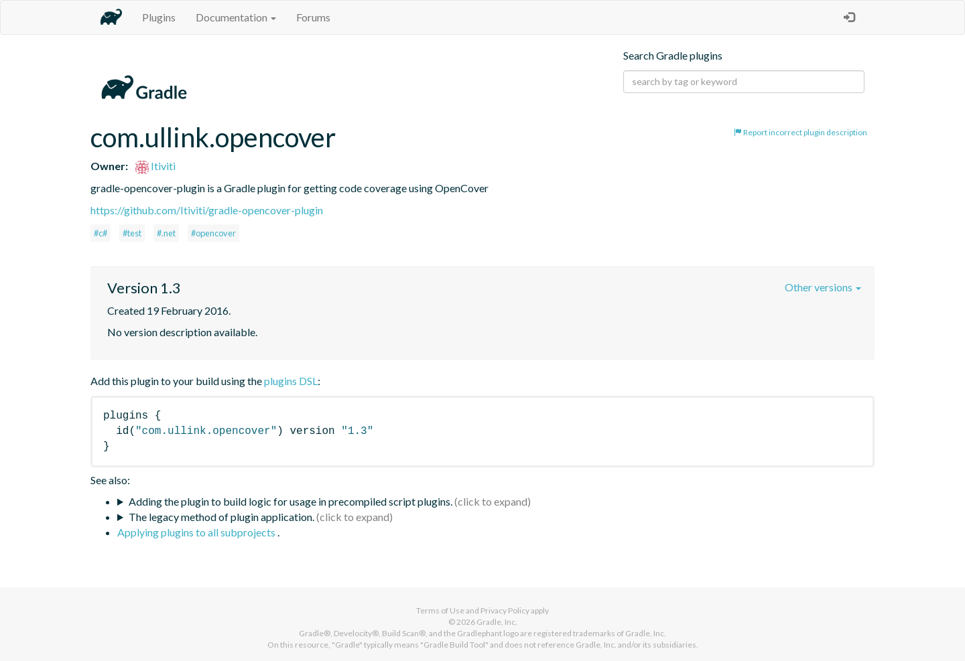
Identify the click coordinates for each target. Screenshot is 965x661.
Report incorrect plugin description (800, 132)
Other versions (823, 287)
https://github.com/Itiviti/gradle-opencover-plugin (206, 210)
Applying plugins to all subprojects (197, 532)
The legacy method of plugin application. (221, 516)
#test (132, 233)
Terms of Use (440, 610)
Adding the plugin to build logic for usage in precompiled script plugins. (290, 501)
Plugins (159, 17)
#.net (166, 233)
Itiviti (155, 165)
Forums (313, 17)
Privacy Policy (504, 610)
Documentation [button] (236, 17)
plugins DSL (291, 380)
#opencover (213, 233)
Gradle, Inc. (496, 622)
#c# (100, 233)
